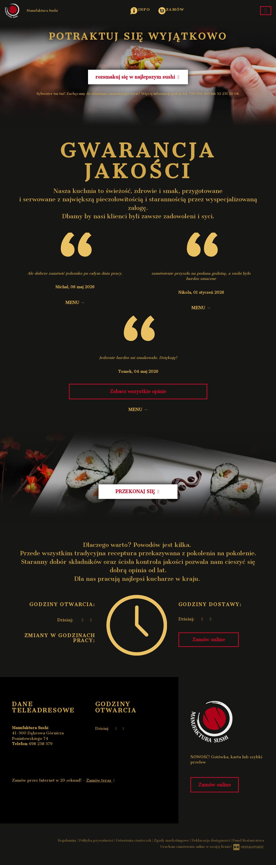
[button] (140, 9)
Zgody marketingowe (172, 840)
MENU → (75, 302)
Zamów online (208, 639)
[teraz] (82, 620)
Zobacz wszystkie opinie (138, 391)
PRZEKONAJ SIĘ (138, 491)
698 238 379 (40, 744)
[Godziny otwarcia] (91, 620)
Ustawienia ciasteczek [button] (134, 840)
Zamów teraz (101, 780)
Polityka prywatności (96, 840)
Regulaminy (68, 840)
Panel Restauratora (248, 840)
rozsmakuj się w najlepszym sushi (138, 77)
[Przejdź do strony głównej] (227, 721)
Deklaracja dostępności (211, 840)
